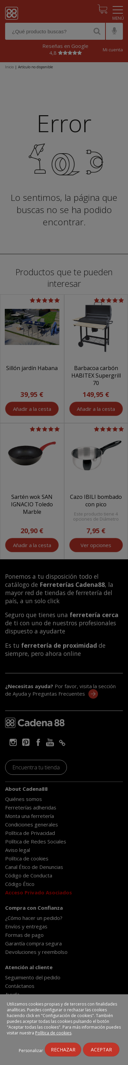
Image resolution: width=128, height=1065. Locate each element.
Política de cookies (53, 1033)
